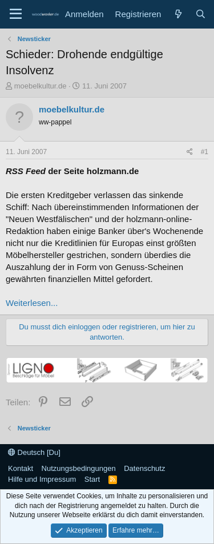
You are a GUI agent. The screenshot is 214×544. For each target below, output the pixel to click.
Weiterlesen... (32, 303)
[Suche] (200, 14)
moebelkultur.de (40, 86)
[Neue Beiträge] (178, 14)
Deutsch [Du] (34, 452)
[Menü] (15, 14)
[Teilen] (190, 152)
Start (92, 479)
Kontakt (20, 468)
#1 (204, 152)
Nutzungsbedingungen (79, 468)
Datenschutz (144, 468)
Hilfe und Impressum (42, 479)
